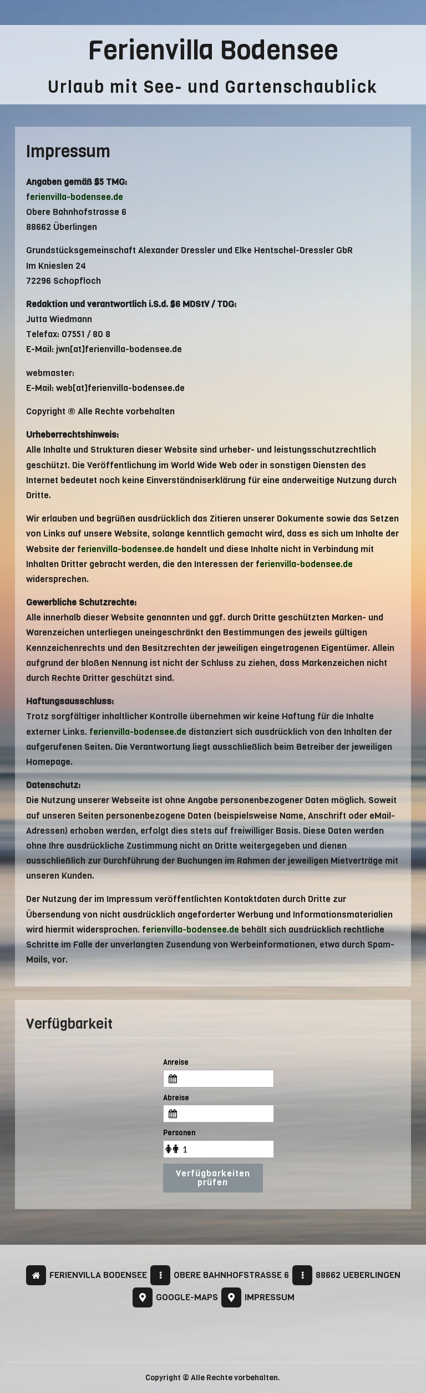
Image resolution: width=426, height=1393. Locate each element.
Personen (179, 1133)
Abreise (176, 1098)
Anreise (176, 1062)
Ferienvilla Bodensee (213, 50)
